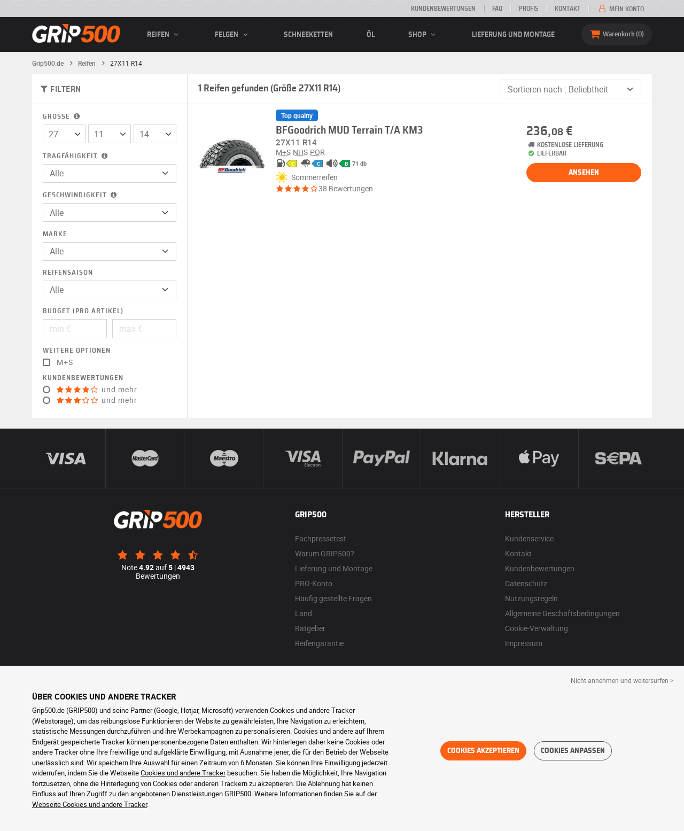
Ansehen (584, 172)
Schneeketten (308, 34)
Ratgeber (310, 628)
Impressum (523, 643)
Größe (62, 116)
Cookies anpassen (573, 751)
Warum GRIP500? (324, 553)
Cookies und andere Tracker (183, 773)
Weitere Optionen (77, 350)
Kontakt (567, 8)
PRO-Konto (313, 583)
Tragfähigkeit (76, 156)
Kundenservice (529, 538)
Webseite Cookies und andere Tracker (89, 804)
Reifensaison (68, 272)
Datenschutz (526, 583)
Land (303, 613)
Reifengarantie (319, 643)
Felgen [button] (233, 34)
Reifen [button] (164, 34)
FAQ (497, 8)
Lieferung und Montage (513, 34)
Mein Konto (620, 9)
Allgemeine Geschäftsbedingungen (562, 613)
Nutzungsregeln (531, 598)
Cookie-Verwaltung (536, 628)
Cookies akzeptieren (483, 751)
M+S (65, 362)
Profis (528, 8)
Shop (423, 34)
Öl (371, 34)
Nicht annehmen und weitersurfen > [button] (622, 680)
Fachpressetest (320, 538)
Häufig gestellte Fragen (333, 598)
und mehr (97, 389)
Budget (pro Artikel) (83, 311)
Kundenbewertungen (443, 8)
